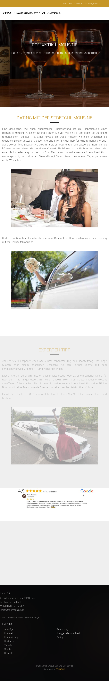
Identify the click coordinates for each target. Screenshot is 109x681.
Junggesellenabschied (68, 633)
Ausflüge (8, 629)
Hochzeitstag (11, 637)
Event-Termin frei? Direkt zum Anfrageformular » (82, 3)
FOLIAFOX (60, 669)
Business (9, 641)
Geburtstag (62, 629)
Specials (8, 653)
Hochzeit (8, 633)
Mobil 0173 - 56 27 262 (12, 606)
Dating (60, 637)
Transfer (8, 645)
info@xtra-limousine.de (12, 610)
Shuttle (8, 649)
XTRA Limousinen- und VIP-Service (31, 13)
